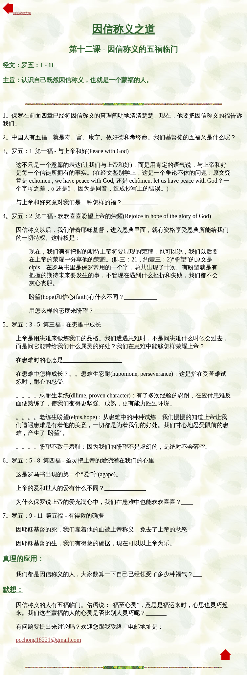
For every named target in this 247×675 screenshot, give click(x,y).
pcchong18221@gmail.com (48, 640)
